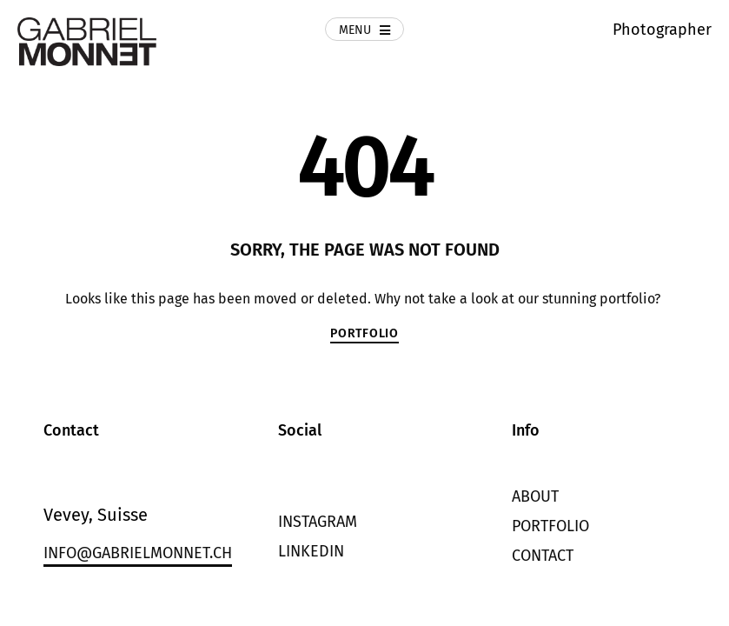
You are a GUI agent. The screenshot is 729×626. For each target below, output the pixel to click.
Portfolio (550, 526)
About (535, 496)
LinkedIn (311, 551)
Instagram (317, 521)
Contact (542, 555)
